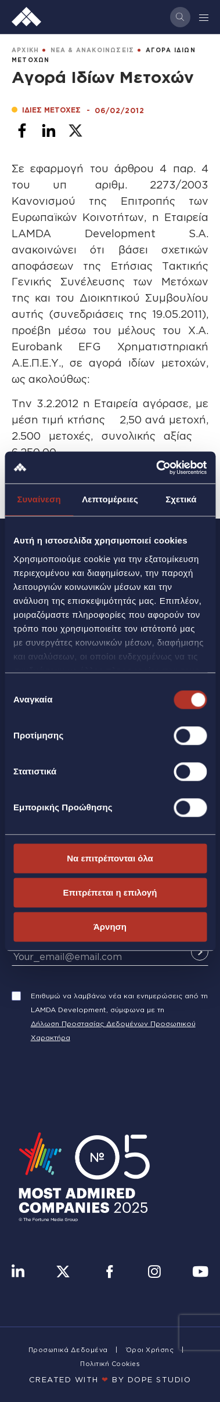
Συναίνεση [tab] (38, 499)
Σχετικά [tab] (180, 499)
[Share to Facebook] (22, 130)
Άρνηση (110, 927)
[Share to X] (75, 130)
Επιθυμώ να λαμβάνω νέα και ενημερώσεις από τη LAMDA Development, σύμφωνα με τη (119, 1002)
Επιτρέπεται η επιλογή (110, 892)
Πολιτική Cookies (110, 1363)
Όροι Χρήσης (150, 1349)
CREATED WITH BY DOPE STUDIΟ (110, 1379)
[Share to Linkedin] (48, 130)
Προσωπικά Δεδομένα (68, 1349)
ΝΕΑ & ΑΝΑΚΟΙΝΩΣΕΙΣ (93, 50)
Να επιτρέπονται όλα (110, 858)
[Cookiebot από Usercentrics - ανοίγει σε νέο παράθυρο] (157, 467)
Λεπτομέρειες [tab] (110, 499)
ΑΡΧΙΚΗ (25, 50)
